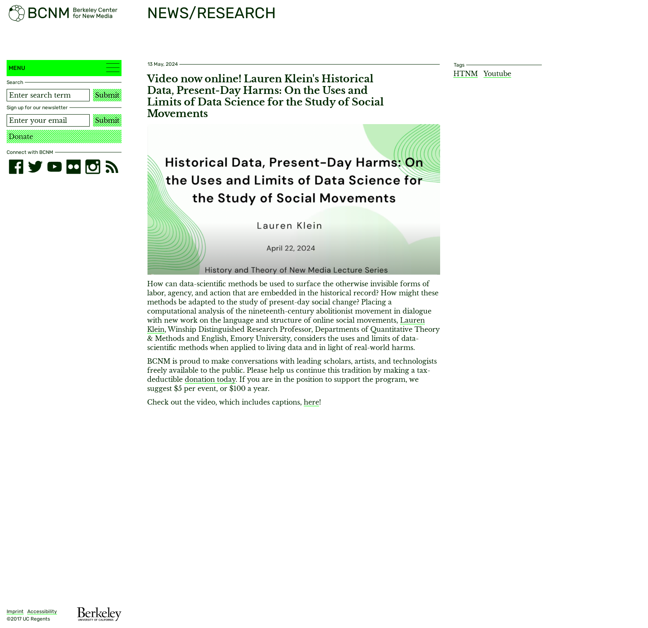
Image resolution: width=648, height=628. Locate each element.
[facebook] (16, 166)
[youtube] (54, 166)
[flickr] (73, 166)
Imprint (15, 611)
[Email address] (48, 120)
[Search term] (48, 95)
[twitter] (35, 166)
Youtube (497, 74)
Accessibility (42, 611)
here (311, 402)
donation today (210, 379)
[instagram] (92, 166)
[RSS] (112, 166)
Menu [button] (64, 67)
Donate (21, 136)
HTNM (465, 74)
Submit (107, 95)
